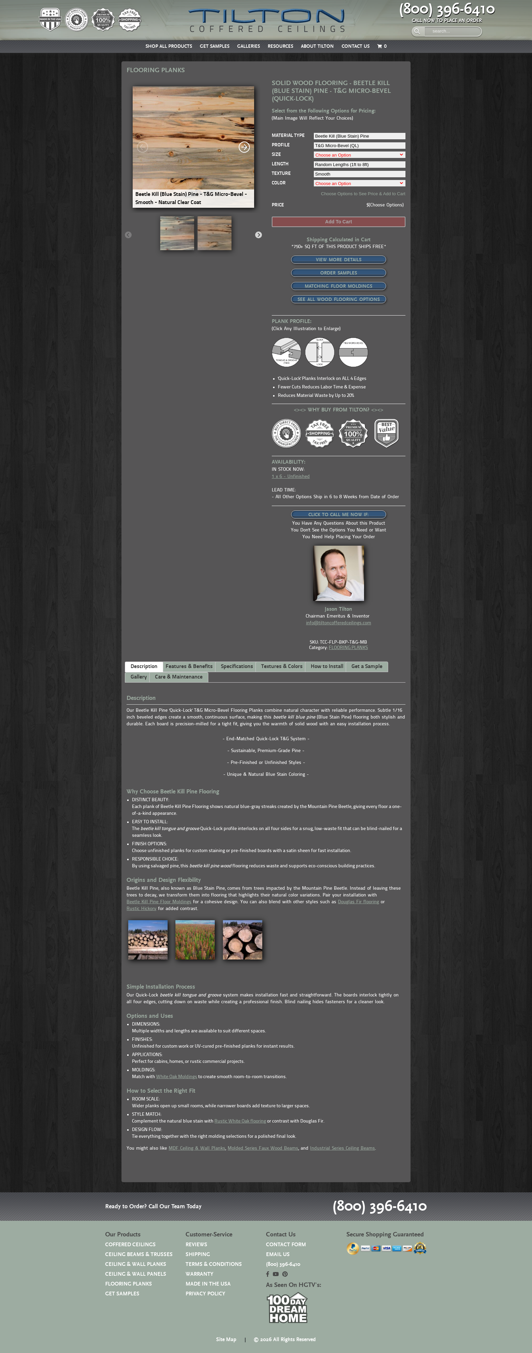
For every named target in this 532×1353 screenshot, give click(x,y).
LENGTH (280, 164)
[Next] (244, 147)
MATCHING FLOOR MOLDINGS (338, 286)
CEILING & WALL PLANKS (135, 1264)
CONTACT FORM (286, 1244)
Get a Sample (367, 666)
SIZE (276, 154)
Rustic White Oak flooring (240, 1121)
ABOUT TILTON (317, 46)
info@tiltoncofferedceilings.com (338, 623)
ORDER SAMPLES (338, 273)
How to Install (327, 666)
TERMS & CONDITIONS (214, 1264)
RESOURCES (280, 46)
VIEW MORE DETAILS (338, 260)
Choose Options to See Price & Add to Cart (363, 193)
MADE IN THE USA (208, 1284)
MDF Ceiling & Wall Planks (197, 1148)
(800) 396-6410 (447, 9)
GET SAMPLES (214, 46)
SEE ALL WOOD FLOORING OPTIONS (339, 299)
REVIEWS (196, 1244)
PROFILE (281, 145)
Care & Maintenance (179, 677)
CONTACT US (355, 46)
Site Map (226, 1339)
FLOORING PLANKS (348, 647)
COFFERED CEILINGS (130, 1244)
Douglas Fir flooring (358, 902)
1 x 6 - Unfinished (291, 476)
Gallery (139, 677)
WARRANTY (199, 1274)
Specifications (237, 666)
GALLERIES (248, 46)
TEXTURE (281, 173)
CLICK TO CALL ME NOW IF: (338, 515)
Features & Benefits (189, 666)
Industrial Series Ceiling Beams (342, 1148)
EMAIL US (278, 1254)
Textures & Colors (282, 666)
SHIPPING (198, 1254)
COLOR (279, 183)
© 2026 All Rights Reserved (284, 1339)
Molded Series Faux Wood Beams (263, 1148)
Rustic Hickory (141, 908)
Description (144, 666)
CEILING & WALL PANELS (135, 1274)
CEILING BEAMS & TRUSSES (139, 1254)
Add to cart (338, 221)
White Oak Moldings (176, 1076)
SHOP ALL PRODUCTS (169, 46)
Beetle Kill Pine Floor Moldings (159, 902)
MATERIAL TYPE (288, 135)
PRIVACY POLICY (205, 1294)
